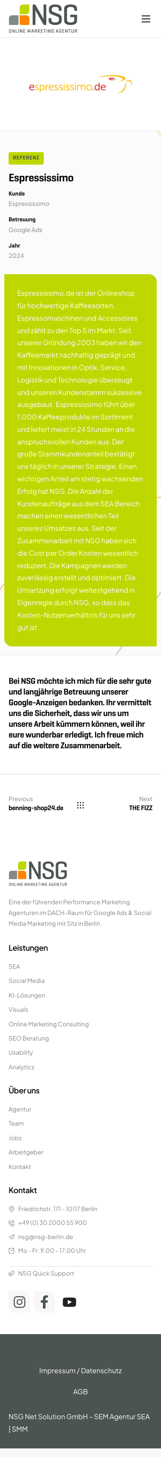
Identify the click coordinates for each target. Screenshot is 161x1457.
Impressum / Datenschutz (80, 1370)
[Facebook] (44, 1302)
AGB (80, 1391)
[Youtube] (69, 1302)
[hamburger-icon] (146, 18)
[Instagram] (19, 1302)
